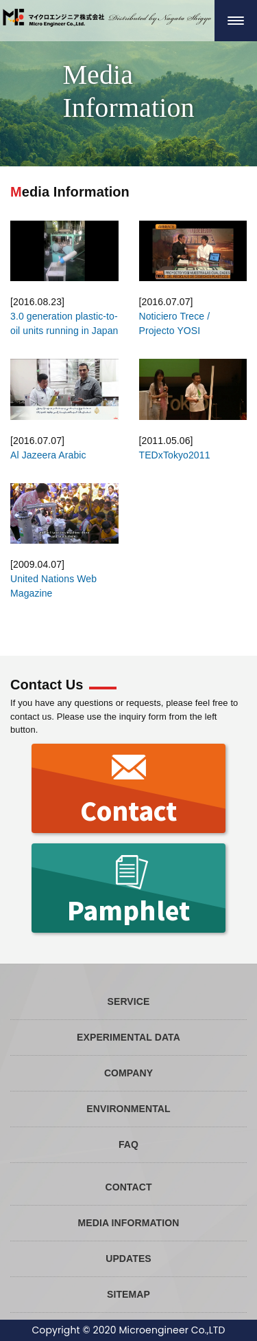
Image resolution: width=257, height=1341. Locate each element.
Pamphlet (128, 889)
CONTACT (128, 1187)
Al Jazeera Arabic (48, 455)
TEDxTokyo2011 (174, 455)
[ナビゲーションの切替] (235, 21)
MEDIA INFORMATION (129, 1222)
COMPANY (128, 1072)
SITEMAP (128, 1294)
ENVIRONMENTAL (128, 1108)
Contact (129, 789)
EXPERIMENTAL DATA (128, 1037)
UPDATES (128, 1258)
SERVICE (129, 1001)
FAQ (128, 1144)
